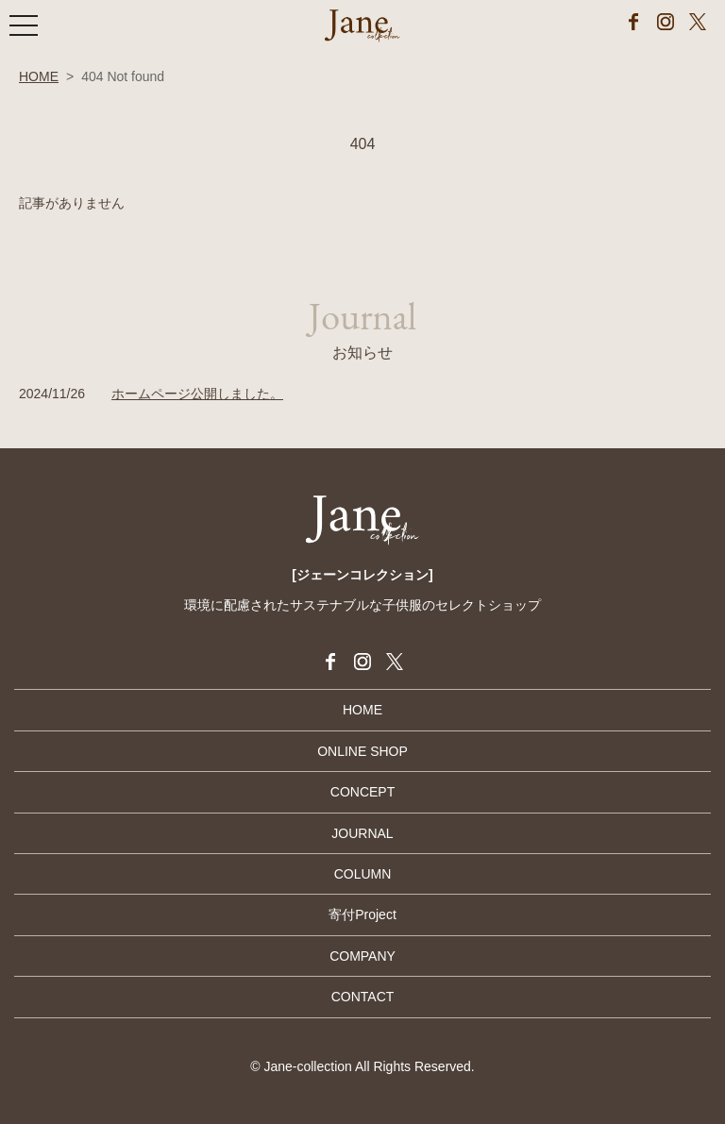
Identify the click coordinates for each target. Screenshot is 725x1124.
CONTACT (363, 996)
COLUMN (363, 873)
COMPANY (362, 956)
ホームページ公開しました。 (197, 393)
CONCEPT (362, 791)
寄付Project (362, 914)
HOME (39, 76)
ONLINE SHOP (362, 751)
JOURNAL (362, 833)
